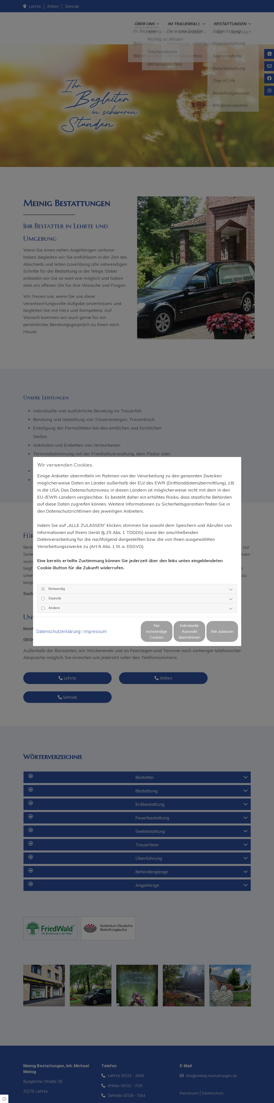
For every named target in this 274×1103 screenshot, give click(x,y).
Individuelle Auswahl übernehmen (169, 635)
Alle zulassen (215, 635)
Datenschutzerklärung (58, 623)
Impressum (95, 623)
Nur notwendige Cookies (122, 635)
